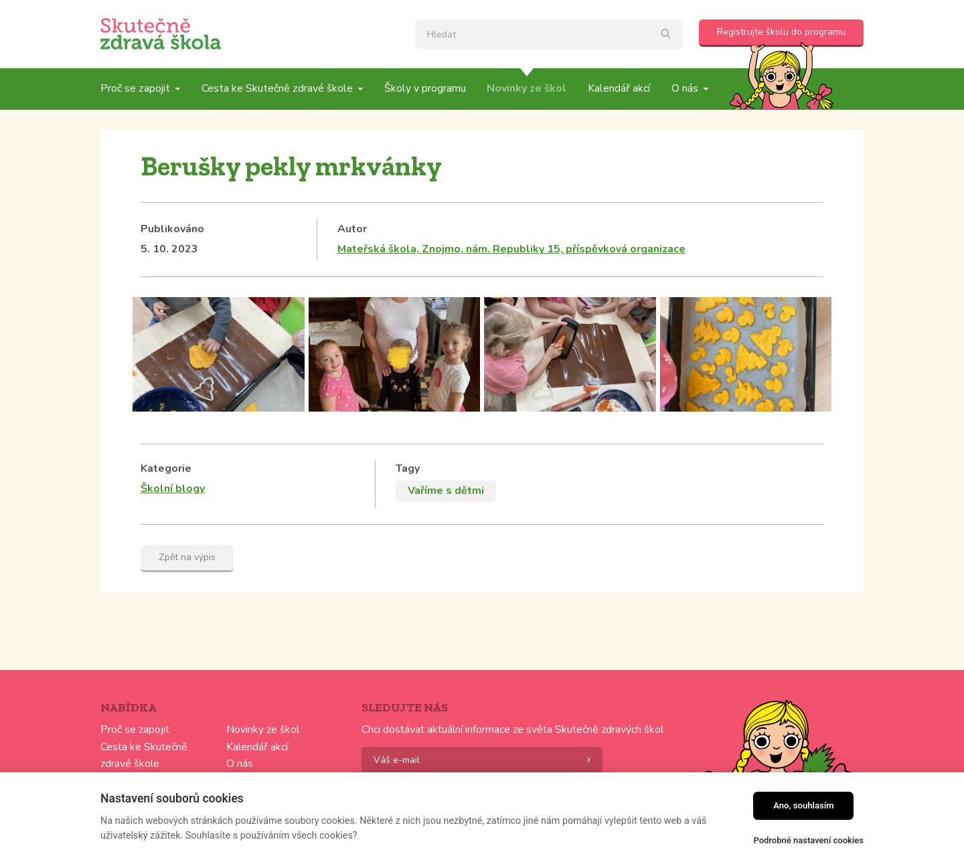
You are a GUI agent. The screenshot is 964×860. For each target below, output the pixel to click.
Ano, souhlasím (803, 805)
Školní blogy (173, 488)
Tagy (408, 468)
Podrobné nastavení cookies (808, 840)
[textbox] (549, 34)
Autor (352, 229)
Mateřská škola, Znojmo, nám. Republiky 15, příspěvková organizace (511, 249)
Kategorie (166, 468)
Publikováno (172, 229)
